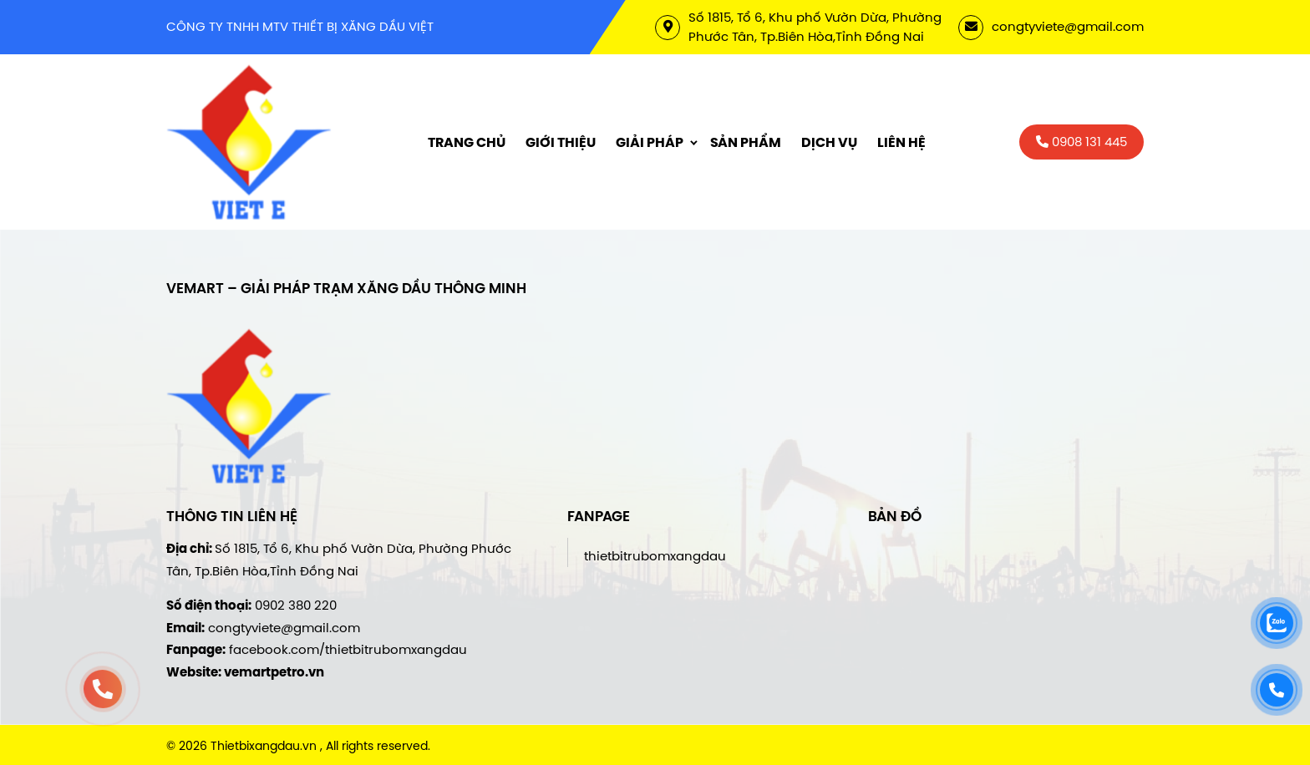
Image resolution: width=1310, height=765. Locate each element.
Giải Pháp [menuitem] (649, 142)
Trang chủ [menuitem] (466, 142)
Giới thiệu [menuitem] (561, 142)
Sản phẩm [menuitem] (745, 142)
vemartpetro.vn (274, 672)
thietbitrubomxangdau (655, 556)
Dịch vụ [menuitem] (829, 142)
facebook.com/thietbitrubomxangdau (348, 649)
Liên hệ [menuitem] (901, 142)
